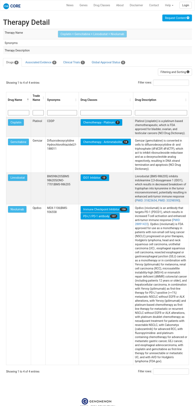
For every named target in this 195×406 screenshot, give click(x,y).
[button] (28, 100)
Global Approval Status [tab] (108, 62)
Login (185, 5)
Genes (84, 5)
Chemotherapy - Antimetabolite (105, 142)
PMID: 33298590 (168, 200)
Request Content (177, 18)
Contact (154, 5)
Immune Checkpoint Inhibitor (105, 209)
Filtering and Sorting (175, 72)
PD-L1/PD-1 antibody (100, 216)
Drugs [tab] (12, 62)
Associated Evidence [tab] (40, 62)
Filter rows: (145, 82)
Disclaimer (136, 5)
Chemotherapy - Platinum (101, 122)
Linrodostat (17, 177)
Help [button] (169, 5)
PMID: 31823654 (146, 200)
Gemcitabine (18, 142)
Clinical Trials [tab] (74, 62)
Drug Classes (102, 5)
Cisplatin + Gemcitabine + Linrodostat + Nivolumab (92, 34)
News (69, 5)
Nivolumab (17, 209)
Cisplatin (15, 122)
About (120, 5)
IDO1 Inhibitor (94, 178)
